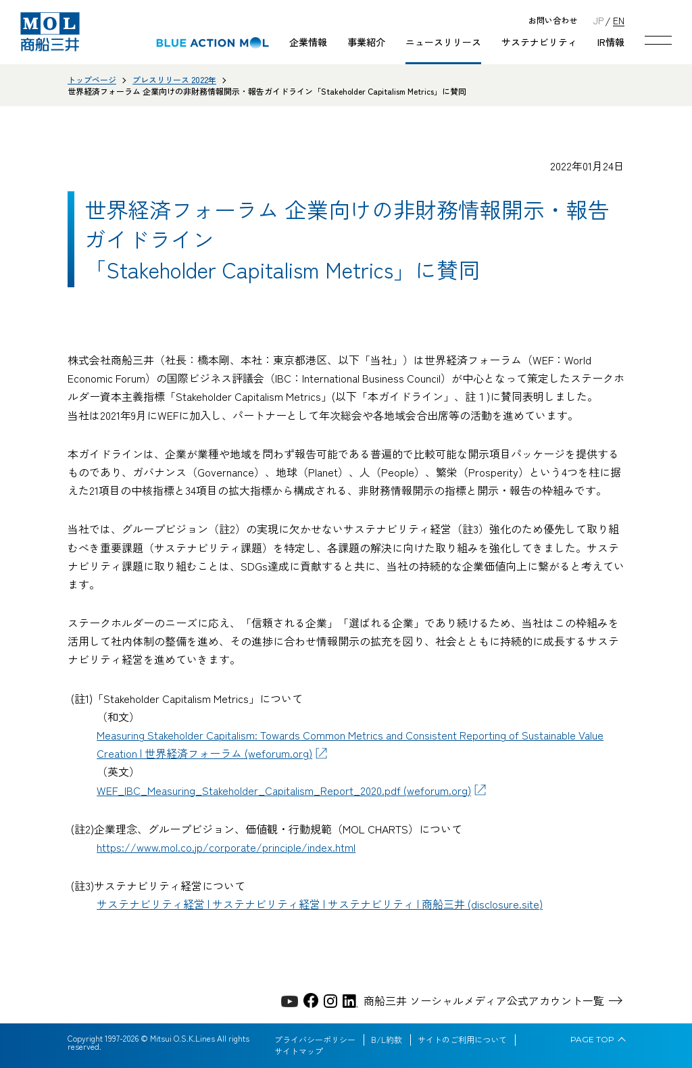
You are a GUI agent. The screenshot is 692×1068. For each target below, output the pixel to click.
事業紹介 (366, 42)
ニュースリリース (443, 42)
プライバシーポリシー (314, 1039)
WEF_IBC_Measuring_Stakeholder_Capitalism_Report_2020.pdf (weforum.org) (284, 790)
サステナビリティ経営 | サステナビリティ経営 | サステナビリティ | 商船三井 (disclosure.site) (320, 904)
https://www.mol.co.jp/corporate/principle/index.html (226, 847)
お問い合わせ (552, 21)
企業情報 (308, 42)
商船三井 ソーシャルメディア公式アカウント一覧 (484, 1000)
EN (618, 20)
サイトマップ (298, 1051)
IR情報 (610, 42)
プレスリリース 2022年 (174, 79)
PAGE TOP (592, 1040)
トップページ (92, 79)
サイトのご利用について (462, 1039)
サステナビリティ (539, 42)
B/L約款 (386, 1039)
